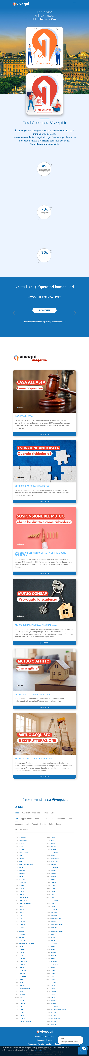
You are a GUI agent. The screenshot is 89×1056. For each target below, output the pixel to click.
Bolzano (21, 885)
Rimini (53, 937)
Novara (21, 952)
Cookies (58, 1044)
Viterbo (53, 1024)
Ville (37, 818)
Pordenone (22, 1003)
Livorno (53, 897)
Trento (53, 988)
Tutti (16, 818)
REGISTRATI (44, 310)
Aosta (21, 846)
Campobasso (23, 900)
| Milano (22, 934)
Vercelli (53, 1012)
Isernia (53, 879)
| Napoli (22, 949)
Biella (21, 876)
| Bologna (22, 882)
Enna (52, 840)
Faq (52, 1037)
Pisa (20, 997)
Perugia (21, 985)
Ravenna (22, 1018)
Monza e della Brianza (26, 943)
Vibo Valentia (55, 1018)
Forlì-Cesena (55, 858)
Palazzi (35, 824)
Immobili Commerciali (30, 813)
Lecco (53, 894)
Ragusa (21, 1015)
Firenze (53, 849)
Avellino (21, 858)
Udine (53, 997)
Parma (21, 979)
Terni (52, 976)
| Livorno (54, 900)
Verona (53, 1015)
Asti (20, 855)
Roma (53, 940)
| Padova (22, 970)
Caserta (21, 906)
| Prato (21, 1012)
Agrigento (22, 837)
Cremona (22, 924)
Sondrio (53, 967)
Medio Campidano (57, 924)
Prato (21, 1009)
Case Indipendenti (57, 818)
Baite (51, 824)
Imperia (53, 876)
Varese (53, 1000)
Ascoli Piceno (23, 852)
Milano (21, 931)
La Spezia (54, 885)
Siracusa (54, 961)
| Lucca (54, 909)
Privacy (49, 1040)
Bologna (22, 879)
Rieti (52, 934)
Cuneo (53, 837)
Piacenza (22, 994)
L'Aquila (53, 882)
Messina (53, 927)
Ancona (21, 843)
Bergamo (22, 873)
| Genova (54, 867)
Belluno (21, 867)
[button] (14, 312)
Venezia (53, 1003)
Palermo (22, 973)
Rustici (43, 824)
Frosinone (54, 861)
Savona (53, 955)
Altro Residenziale (22, 830)
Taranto (53, 970)
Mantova (54, 915)
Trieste (53, 994)
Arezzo (21, 849)
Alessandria (23, 840)
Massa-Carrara (56, 918)
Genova (53, 864)
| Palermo (23, 976)
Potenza (22, 1006)
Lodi (52, 903)
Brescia (21, 888)
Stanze (58, 824)
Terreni (45, 813)
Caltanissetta (23, 897)
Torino (53, 979)
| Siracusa (54, 964)
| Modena (22, 940)
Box (52, 813)
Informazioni (39, 1050)
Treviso (53, 991)
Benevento (22, 870)
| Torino (54, 982)
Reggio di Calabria (25, 1021)
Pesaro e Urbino (24, 988)
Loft (27, 824)
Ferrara (53, 846)
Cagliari (21, 894)
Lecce (53, 891)
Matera (53, 921)
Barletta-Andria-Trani (26, 864)
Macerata (54, 912)
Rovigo (53, 946)
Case (17, 813)
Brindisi (21, 891)
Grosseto (54, 873)
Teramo (53, 973)
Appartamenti (26, 818)
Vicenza (53, 1021)
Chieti (21, 915)
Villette (44, 818)
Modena (22, 937)
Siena (53, 958)
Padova (21, 967)
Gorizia (53, 870)
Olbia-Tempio (23, 961)
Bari (20, 861)
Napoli (21, 946)
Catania (21, 909)
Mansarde (19, 824)
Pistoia (21, 1000)
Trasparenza (33, 1044)
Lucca (53, 906)
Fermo (53, 843)
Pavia (21, 982)
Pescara (21, 991)
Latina (53, 888)
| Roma (54, 943)
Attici (69, 818)
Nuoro (21, 955)
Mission (47, 1037)
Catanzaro (22, 912)
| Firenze (54, 852)
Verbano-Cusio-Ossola (58, 1009)
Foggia (53, 855)
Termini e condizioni (46, 1044)
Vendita (19, 806)
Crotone (21, 927)
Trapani (53, 985)
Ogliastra (22, 958)
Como (21, 918)
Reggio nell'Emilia (57, 931)
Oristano (22, 964)
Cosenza (22, 921)
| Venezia (54, 1006)
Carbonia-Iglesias (25, 903)
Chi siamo (39, 1037)
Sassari (53, 952)
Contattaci (41, 1040)
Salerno (53, 949)
